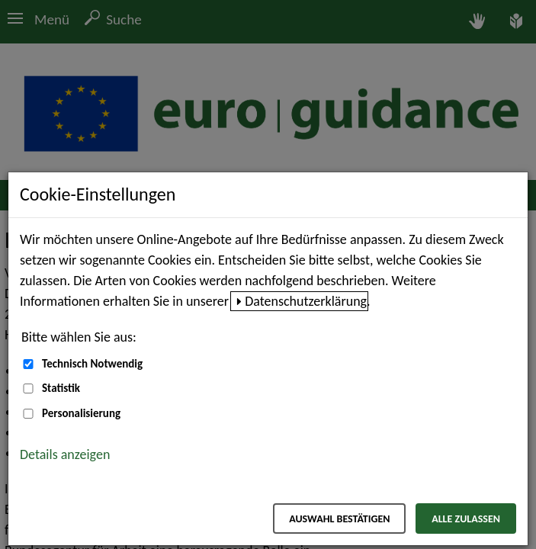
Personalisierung (81, 413)
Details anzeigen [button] (65, 454)
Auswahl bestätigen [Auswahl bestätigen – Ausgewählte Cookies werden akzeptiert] (339, 518)
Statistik (61, 388)
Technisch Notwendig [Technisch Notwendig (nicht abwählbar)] (92, 364)
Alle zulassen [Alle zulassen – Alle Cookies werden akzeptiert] (466, 518)
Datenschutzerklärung (306, 301)
